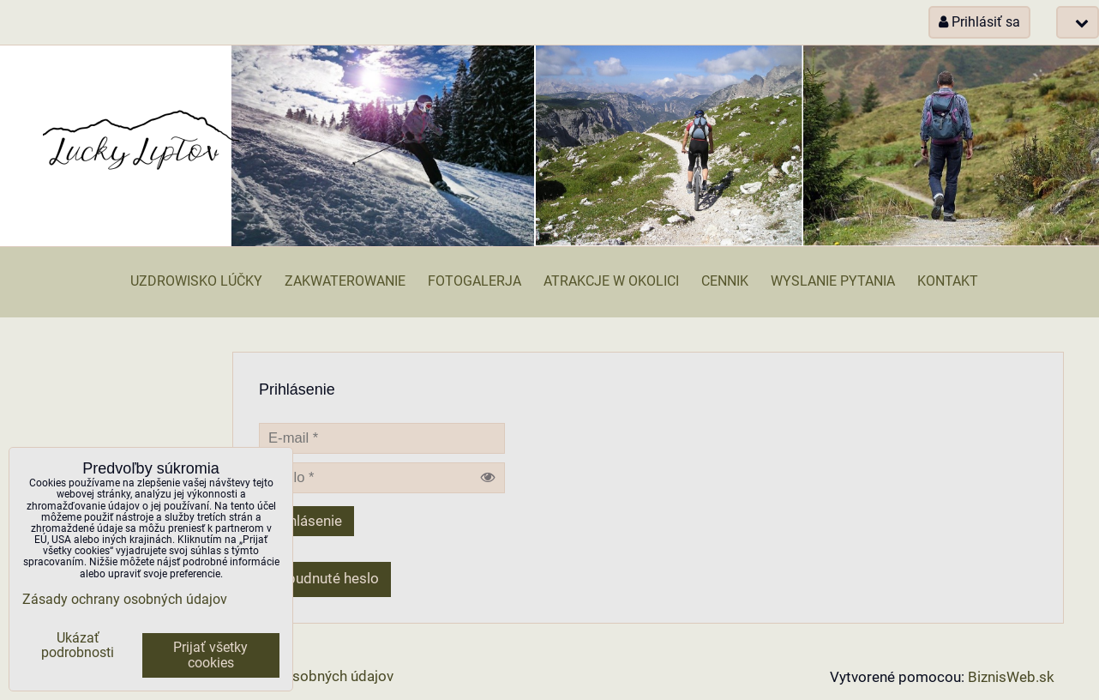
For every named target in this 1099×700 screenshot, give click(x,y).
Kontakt (947, 281)
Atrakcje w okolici (611, 281)
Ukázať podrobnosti (77, 646)
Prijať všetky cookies (210, 655)
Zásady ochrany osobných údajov (124, 599)
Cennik (724, 281)
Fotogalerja (474, 281)
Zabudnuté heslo (325, 578)
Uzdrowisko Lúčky (196, 281)
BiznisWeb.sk (1011, 677)
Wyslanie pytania (833, 281)
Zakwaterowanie (345, 281)
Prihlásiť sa (979, 22)
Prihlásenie (306, 521)
